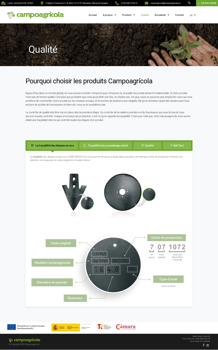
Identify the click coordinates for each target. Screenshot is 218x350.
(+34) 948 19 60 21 (129, 3)
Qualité (144, 15)
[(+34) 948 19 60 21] (117, 3)
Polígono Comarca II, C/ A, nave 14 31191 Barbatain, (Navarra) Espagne (77, 3)
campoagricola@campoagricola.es (166, 3)
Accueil (89, 15)
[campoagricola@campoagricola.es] (146, 3)
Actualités (162, 15)
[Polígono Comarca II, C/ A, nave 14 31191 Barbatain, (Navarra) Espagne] (42, 3)
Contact (181, 15)
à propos (106, 15)
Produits (126, 15)
